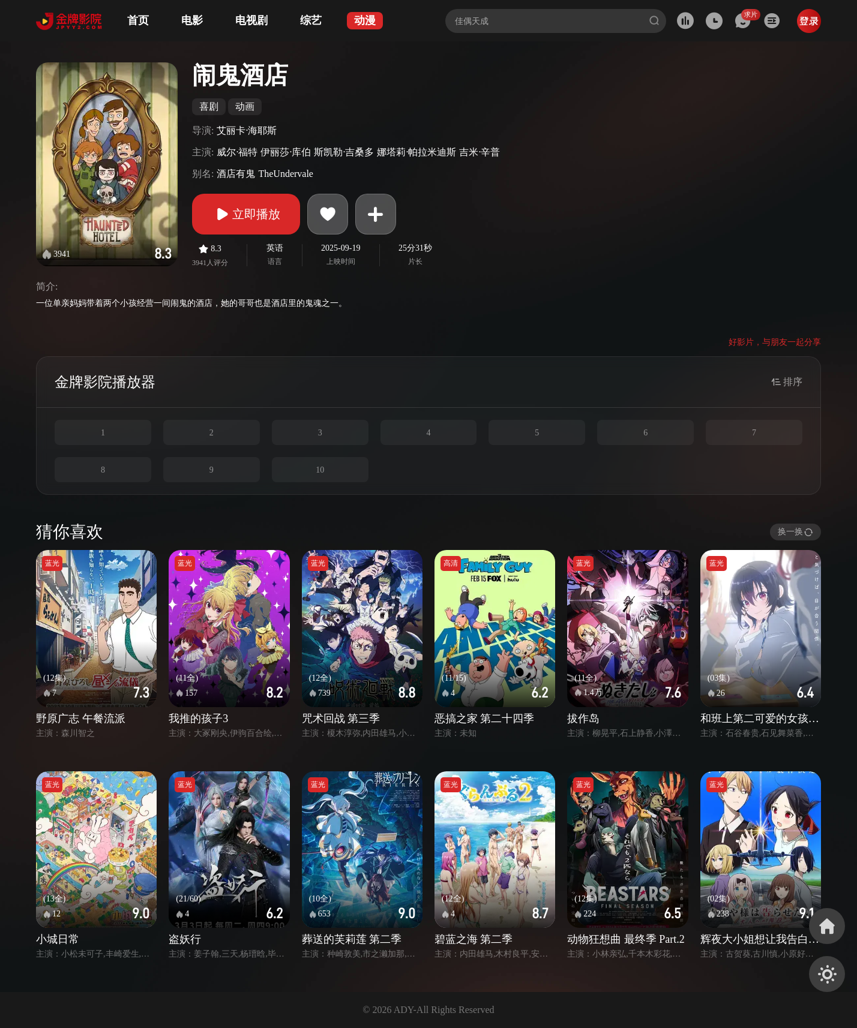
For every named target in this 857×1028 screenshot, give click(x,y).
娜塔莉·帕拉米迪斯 (416, 152)
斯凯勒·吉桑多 (344, 152)
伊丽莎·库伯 (285, 152)
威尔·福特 (237, 152)
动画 (244, 106)
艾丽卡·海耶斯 (247, 130)
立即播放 (246, 214)
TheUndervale (285, 174)
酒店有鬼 (236, 174)
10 (320, 469)
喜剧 (208, 106)
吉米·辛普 (479, 152)
